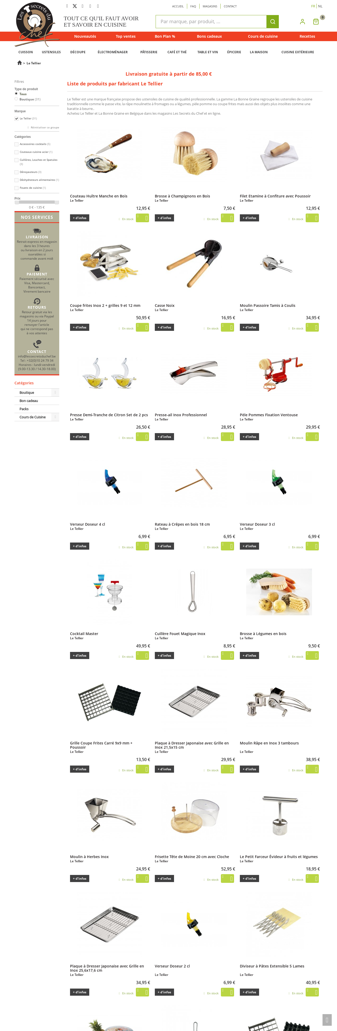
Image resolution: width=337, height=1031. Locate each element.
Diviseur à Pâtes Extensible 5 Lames (272, 966)
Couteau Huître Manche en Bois (98, 195)
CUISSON (25, 52)
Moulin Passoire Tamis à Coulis (267, 305)
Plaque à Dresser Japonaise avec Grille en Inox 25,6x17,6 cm (107, 968)
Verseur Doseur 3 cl (257, 524)
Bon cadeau (28, 400)
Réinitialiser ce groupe (44, 127)
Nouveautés (85, 36)
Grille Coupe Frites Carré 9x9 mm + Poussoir (101, 744)
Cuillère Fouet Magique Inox (180, 633)
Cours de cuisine (263, 36)
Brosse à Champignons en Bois (182, 195)
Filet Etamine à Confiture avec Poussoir (275, 195)
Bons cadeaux (209, 36)
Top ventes (126, 36)
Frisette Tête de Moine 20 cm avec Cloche (192, 856)
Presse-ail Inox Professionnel (181, 414)
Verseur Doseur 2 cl (172, 966)
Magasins (210, 6)
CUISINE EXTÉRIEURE (297, 52)
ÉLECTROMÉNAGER (113, 52)
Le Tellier (28, 118)
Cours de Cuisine (32, 417)
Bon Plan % (165, 36)
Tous (23, 94)
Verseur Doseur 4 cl (87, 524)
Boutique (30, 99)
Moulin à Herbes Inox (89, 856)
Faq (193, 6)
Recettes (307, 36)
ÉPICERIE (234, 52)
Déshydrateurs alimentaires (39, 180)
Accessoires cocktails (35, 144)
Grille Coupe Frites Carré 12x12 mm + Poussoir (273, 1015)
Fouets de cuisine (33, 188)
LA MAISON (259, 52)
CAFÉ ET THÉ (177, 52)
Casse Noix (165, 305)
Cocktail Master (84, 633)
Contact (230, 6)
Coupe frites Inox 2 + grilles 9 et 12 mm (105, 305)
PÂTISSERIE (148, 52)
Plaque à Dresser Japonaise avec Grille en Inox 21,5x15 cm (192, 744)
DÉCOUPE (78, 52)
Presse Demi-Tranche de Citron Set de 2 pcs (109, 414)
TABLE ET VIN (207, 52)
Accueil (178, 6)
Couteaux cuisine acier (36, 152)
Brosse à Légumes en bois (263, 633)
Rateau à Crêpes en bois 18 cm (182, 524)
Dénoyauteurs (30, 172)
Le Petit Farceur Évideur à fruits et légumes (279, 856)
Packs (23, 408)
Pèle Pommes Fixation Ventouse (269, 414)
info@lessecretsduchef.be (37, 356)
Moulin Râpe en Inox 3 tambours (269, 742)
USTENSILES (51, 52)
